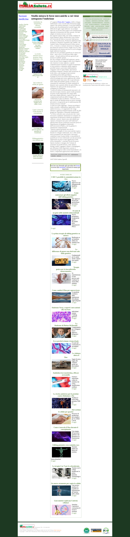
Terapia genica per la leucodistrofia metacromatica (67, 269)
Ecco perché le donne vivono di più (66, 341)
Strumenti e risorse (97, 16)
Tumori (21, 67)
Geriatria (21, 43)
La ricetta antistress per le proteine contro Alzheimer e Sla (38, 56)
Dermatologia (23, 31)
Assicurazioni (99, 26)
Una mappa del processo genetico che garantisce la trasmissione (38, 130)
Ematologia (22, 34)
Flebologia (22, 38)
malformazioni (74, 154)
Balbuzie (21, 27)
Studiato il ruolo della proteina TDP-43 (37, 75)
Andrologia (22, 26)
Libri (92, 26)
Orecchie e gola (23, 57)
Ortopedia (22, 58)
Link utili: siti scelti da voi (93, 19)
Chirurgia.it (22, 30)
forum (78, 165)
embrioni (59, 156)
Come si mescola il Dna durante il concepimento (38, 111)
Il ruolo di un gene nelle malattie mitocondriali (66, 212)
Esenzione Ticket (103, 28)
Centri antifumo (91, 28)
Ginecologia (22, 44)
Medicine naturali (24, 51)
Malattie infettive (24, 48)
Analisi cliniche (23, 24)
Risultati (106, 68)
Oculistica (22, 54)
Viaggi (21, 70)
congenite (53, 156)
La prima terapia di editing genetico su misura (66, 234)
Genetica (21, 41)
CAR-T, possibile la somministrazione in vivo (65, 178)
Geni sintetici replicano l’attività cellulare (66, 502)
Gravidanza (22, 46)
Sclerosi (21, 64)
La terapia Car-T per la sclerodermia (65, 466)
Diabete (21, 33)
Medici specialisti (97, 30)
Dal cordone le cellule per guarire (37, 83)
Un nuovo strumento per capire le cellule (66, 483)
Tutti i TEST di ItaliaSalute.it (97, 56)
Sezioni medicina (23, 17)
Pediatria (21, 60)
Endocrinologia (23, 36)
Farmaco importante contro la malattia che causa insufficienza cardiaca (37, 45)
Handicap (21, 47)
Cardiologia (22, 29)
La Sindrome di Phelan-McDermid (65, 324)
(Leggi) (74, 187)
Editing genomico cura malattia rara (37, 139)
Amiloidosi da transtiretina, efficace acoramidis (37, 24)
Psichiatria (22, 61)
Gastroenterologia (24, 40)
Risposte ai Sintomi (97, 21)
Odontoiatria (22, 55)
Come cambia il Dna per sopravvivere (66, 290)
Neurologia (22, 53)
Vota (98, 68)
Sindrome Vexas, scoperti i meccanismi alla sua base (66, 309)
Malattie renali (23, 50)
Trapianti (21, 65)
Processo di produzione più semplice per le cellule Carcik (38, 102)
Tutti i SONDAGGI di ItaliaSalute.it (100, 71)
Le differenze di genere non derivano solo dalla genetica (66, 251)
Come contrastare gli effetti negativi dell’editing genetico (66, 195)
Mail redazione (57, 530)
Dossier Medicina (97, 22)
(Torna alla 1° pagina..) (64, 22)
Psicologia (22, 63)
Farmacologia (23, 37)
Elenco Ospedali (94, 24)
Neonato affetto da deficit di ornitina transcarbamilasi (38, 156)
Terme (107, 26)
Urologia (21, 68)
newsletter (62, 167)
